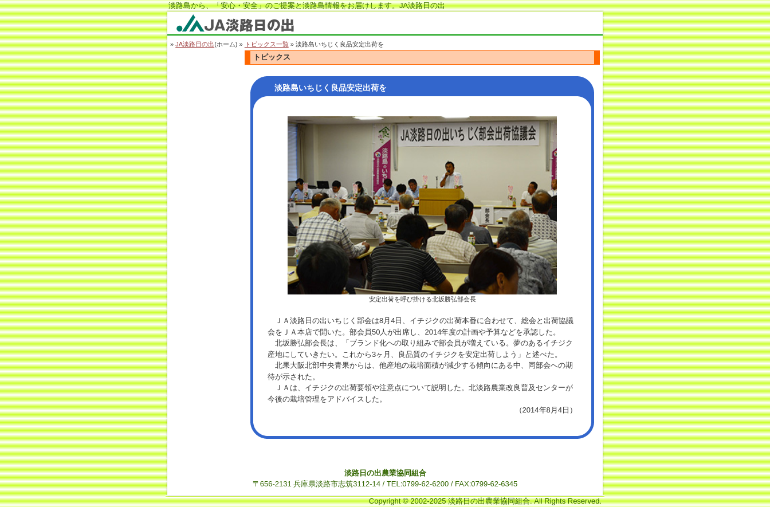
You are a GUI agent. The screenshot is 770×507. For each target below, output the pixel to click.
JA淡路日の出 (194, 44)
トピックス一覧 (267, 44)
